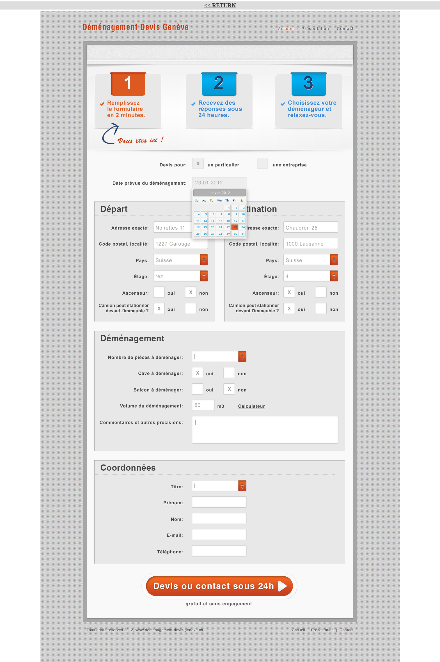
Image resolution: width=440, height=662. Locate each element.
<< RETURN (220, 5)
